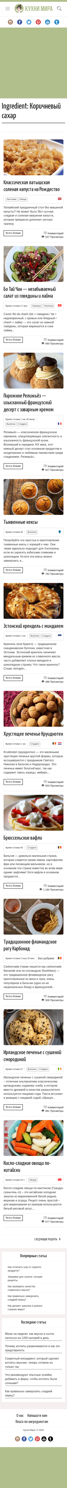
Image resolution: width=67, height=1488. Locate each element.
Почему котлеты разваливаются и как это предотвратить (32, 1348)
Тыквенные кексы (21, 522)
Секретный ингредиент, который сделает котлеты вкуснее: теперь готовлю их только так (32, 1362)
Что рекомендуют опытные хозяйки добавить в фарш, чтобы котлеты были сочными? (31, 1379)
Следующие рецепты (45, 1239)
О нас (20, 1416)
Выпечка (11, 424)
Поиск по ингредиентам (32, 1422)
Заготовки (11, 199)
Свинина (36, 306)
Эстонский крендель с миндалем (33, 626)
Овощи (22, 199)
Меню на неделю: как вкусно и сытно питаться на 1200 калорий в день (29, 1335)
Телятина (48, 306)
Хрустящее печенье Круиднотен (33, 734)
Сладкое (22, 424)
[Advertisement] (33, 63)
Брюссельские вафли (23, 838)
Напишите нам (37, 1416)
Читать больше (13, 233)
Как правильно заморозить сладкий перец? (28, 1393)
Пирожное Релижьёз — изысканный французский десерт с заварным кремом (29, 402)
